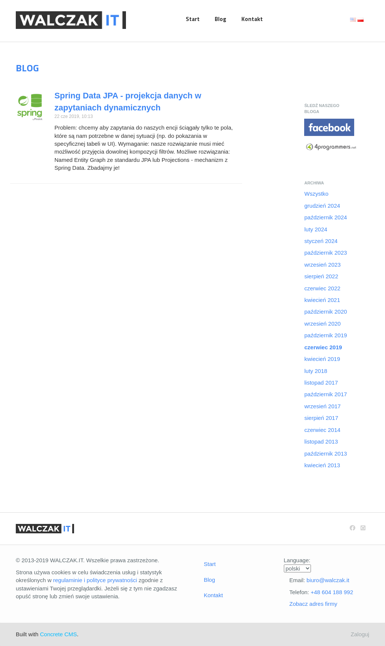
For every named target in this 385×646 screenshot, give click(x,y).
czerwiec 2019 (323, 347)
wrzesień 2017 (322, 406)
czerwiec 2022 (322, 288)
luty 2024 (315, 229)
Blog (220, 19)
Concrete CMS (58, 634)
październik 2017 (325, 394)
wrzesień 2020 (322, 323)
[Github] (363, 528)
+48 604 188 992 (332, 592)
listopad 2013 (321, 441)
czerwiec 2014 (322, 430)
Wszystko (316, 193)
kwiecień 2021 (322, 300)
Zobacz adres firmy (314, 604)
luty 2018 (315, 371)
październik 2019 (325, 335)
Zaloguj (360, 634)
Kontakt (252, 19)
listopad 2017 (321, 382)
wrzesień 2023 (322, 264)
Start (193, 19)
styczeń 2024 (320, 241)
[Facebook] (352, 528)
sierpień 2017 (321, 418)
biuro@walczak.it (327, 580)
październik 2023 (325, 252)
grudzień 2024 (322, 205)
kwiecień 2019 (322, 359)
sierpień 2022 (321, 276)
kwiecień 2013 (322, 465)
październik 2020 (325, 311)
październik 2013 (325, 453)
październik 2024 (325, 217)
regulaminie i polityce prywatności (95, 580)
